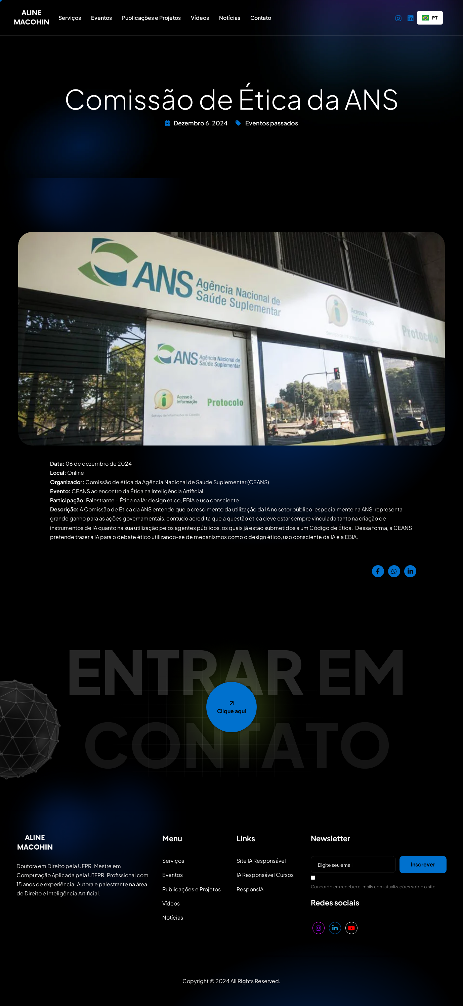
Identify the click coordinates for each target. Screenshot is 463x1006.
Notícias (229, 17)
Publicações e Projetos (151, 17)
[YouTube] (351, 928)
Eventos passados (271, 123)
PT (430, 17)
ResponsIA (250, 889)
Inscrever (423, 864)
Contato (260, 17)
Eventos (101, 17)
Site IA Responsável (261, 860)
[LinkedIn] (411, 17)
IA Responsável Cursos (265, 874)
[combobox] (430, 18)
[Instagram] (398, 17)
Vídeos (200, 17)
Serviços (69, 17)
